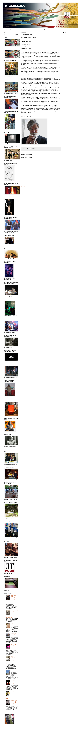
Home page (40, 186)
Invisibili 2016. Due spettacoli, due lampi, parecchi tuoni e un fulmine (14, 682)
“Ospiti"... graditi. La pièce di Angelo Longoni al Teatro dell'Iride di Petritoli (14, 702)
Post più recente (24, 186)
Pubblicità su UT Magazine (42, 29)
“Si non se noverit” (14, 670)
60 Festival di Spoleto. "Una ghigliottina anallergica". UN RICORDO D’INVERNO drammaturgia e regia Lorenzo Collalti (11, 660)
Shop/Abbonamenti (33, 29)
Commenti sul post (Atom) (30, 188)
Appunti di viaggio (56, 29)
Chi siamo (22, 29)
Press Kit (49, 29)
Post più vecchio (57, 186)
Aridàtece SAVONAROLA (14, 624)
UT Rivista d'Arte (16, 29)
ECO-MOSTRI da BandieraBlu (14, 634)
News (27, 29)
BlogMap (10, 29)
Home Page (5, 29)
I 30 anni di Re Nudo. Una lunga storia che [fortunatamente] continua (14, 646)
